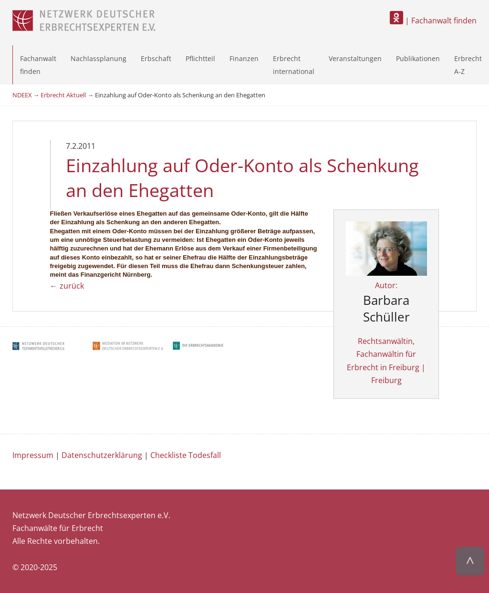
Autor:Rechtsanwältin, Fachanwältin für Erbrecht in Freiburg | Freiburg (386, 314)
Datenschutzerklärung (102, 455)
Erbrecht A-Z (468, 65)
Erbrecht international (293, 65)
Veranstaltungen (355, 58)
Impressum (32, 455)
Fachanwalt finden (38, 65)
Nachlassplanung (98, 58)
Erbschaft (156, 58)
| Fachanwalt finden (433, 20)
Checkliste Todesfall (185, 455)
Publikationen (418, 58)
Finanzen (244, 58)
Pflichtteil (200, 58)
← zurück (67, 286)
